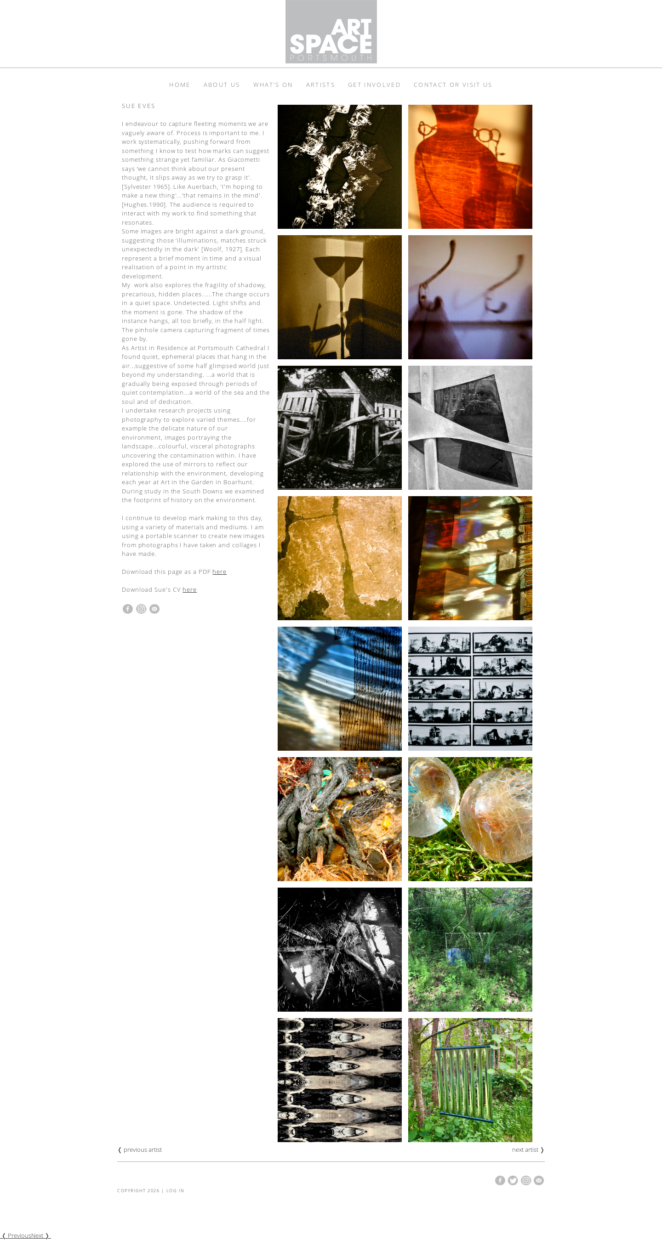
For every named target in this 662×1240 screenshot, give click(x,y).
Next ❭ (41, 1235)
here (219, 571)
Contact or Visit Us (453, 84)
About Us (222, 84)
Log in (175, 1191)
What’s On (273, 84)
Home (179, 84)
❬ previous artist (139, 1149)
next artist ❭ (528, 1149)
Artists (320, 84)
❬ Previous (15, 1235)
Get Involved (374, 84)
